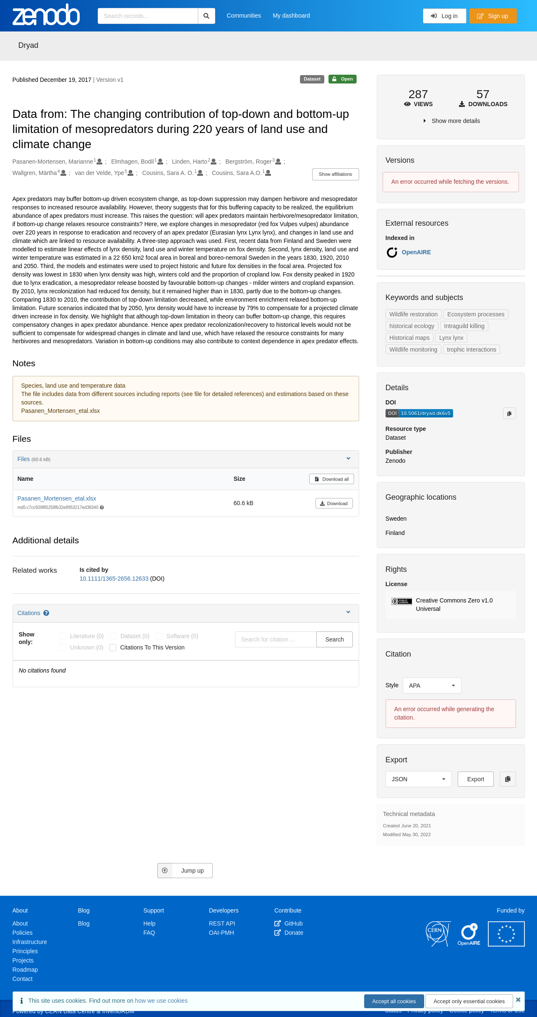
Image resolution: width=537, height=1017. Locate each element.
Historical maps (409, 337)
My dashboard (291, 15)
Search (334, 639)
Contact (23, 978)
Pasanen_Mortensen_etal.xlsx (57, 498)
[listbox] (432, 686)
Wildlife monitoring (413, 349)
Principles (25, 951)
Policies (23, 932)
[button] (451, 605)
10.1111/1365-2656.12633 (115, 578)
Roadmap (25, 969)
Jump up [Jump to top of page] (180, 870)
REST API (222, 923)
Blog (84, 923)
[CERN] (438, 944)
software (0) (182, 636)
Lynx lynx (451, 337)
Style (392, 685)
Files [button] (185, 458)
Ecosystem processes (475, 314)
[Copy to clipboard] (509, 413)
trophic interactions (472, 349)
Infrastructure (30, 942)
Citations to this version (152, 647)
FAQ (149, 932)
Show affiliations (335, 174)
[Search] (206, 16)
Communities (244, 15)
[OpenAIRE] (469, 944)
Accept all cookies (394, 1001)
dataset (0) (134, 636)
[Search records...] (148, 16)
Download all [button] (331, 479)
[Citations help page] (46, 613)
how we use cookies (161, 1000)
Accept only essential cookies (469, 1001)
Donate (288, 932)
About (20, 923)
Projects (23, 960)
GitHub (288, 923)
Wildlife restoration (413, 314)
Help (149, 923)
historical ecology (411, 326)
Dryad (28, 45)
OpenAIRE (416, 252)
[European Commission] (506, 944)
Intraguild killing (464, 326)
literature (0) (87, 636)
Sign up (492, 16)
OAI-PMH (221, 932)
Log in (444, 16)
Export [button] (475, 779)
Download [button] (334, 503)
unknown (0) (86, 647)
